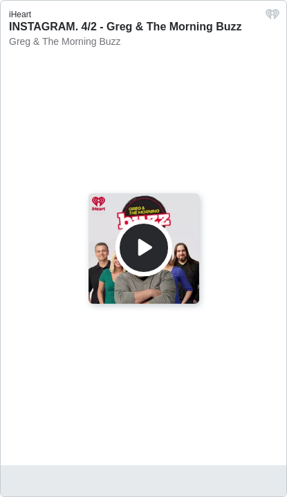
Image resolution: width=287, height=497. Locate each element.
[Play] (143, 248)
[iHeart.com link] (272, 17)
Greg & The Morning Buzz (65, 41)
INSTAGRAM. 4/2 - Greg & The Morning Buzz (125, 26)
